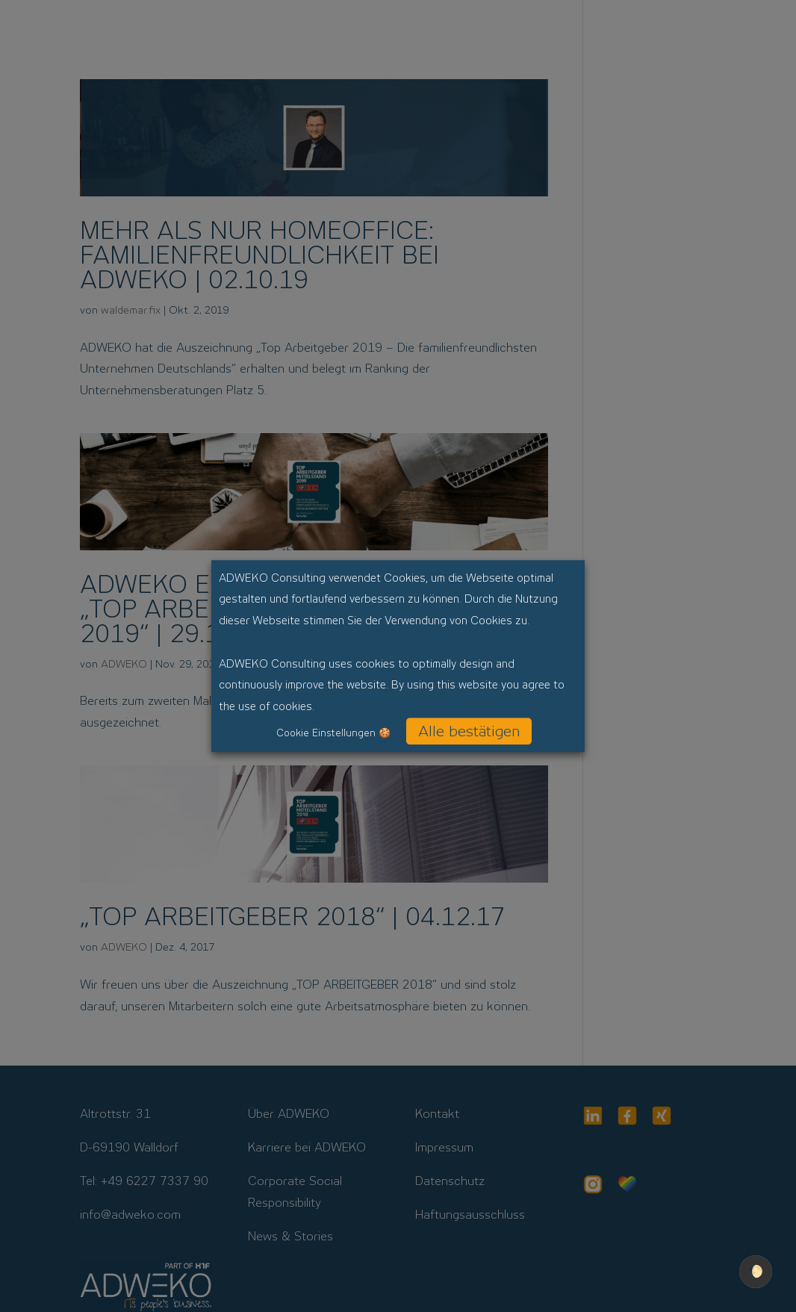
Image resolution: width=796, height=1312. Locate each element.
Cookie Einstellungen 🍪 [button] (333, 733)
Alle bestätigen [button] (469, 731)
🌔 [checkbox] (755, 1271)
